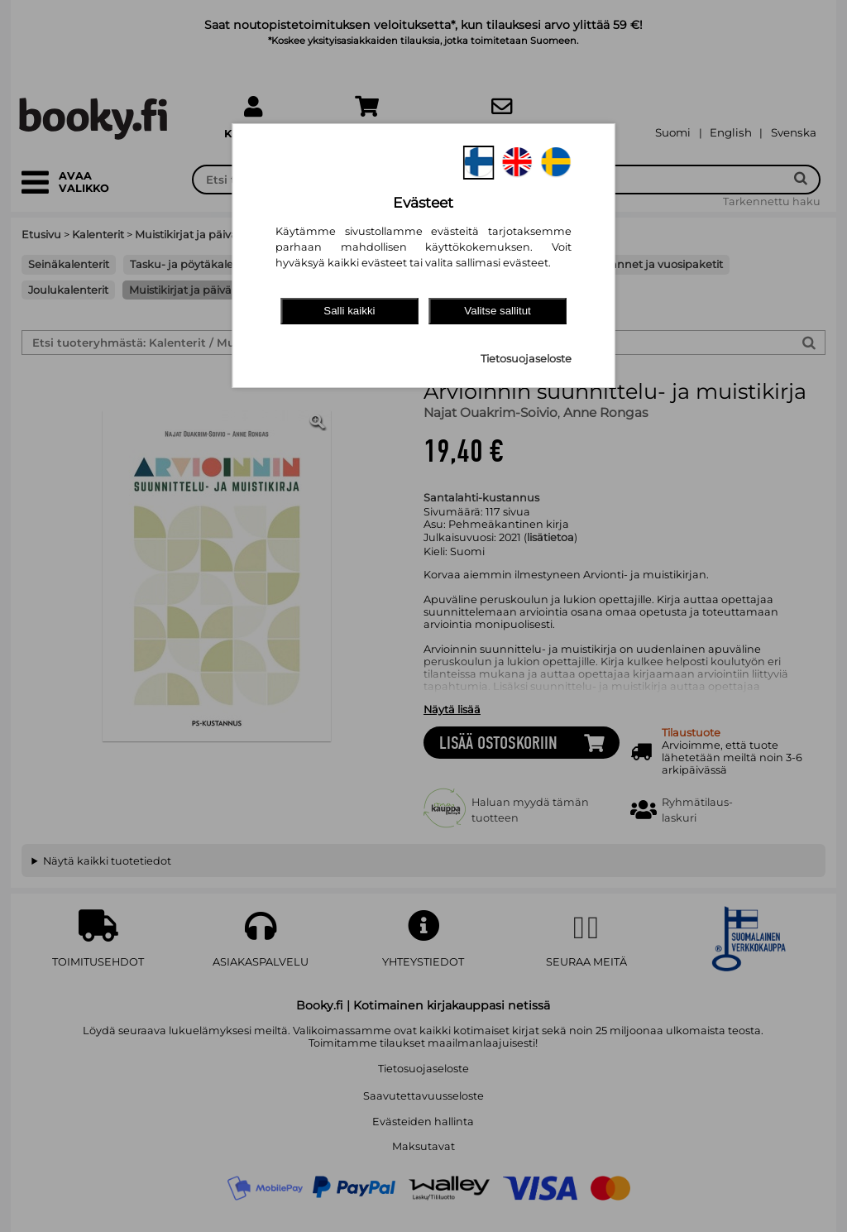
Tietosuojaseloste (526, 358)
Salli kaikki (349, 310)
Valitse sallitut (497, 310)
